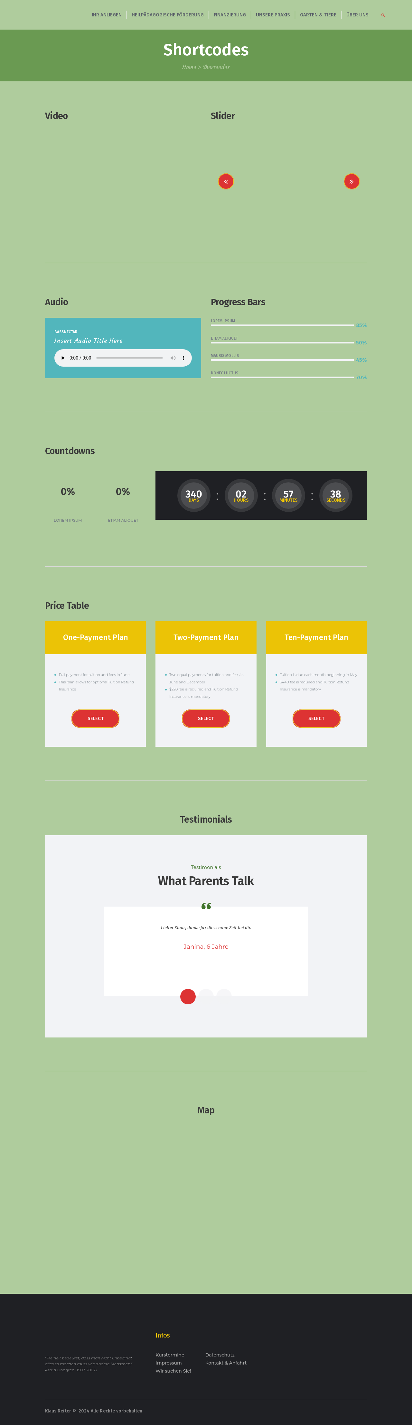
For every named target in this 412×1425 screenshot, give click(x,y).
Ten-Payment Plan (316, 637)
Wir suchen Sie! (173, 1371)
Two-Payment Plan (206, 637)
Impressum (168, 1363)
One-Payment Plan (95, 637)
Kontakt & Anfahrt (226, 1363)
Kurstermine (169, 1355)
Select (96, 718)
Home (189, 67)
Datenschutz (220, 1355)
